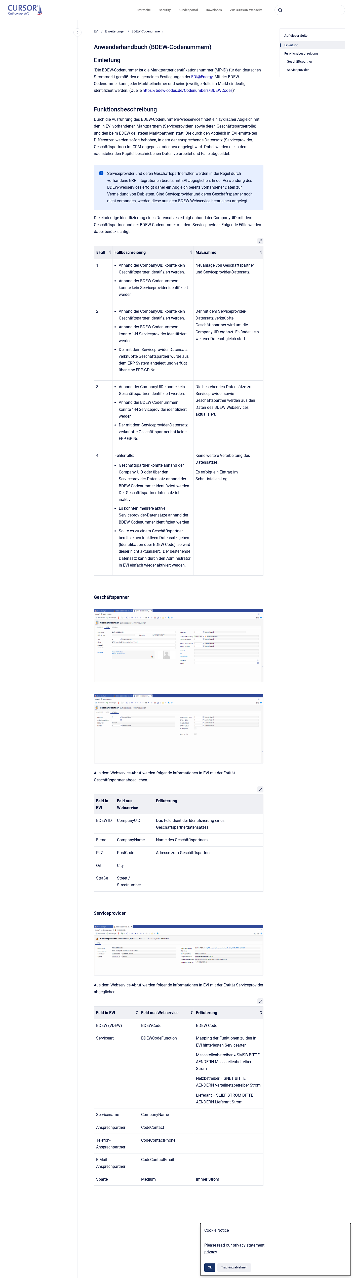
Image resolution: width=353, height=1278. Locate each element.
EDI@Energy (202, 76)
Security (165, 10)
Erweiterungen (115, 31)
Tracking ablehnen (234, 1267)
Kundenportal (188, 10)
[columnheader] (103, 252)
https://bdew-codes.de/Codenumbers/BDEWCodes (187, 90)
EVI (96, 31)
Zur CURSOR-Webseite (246, 10)
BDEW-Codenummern (147, 31)
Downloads (214, 10)
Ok (210, 1267)
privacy (210, 1252)
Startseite (144, 10)
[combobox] (310, 10)
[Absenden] (280, 10)
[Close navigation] (77, 32)
